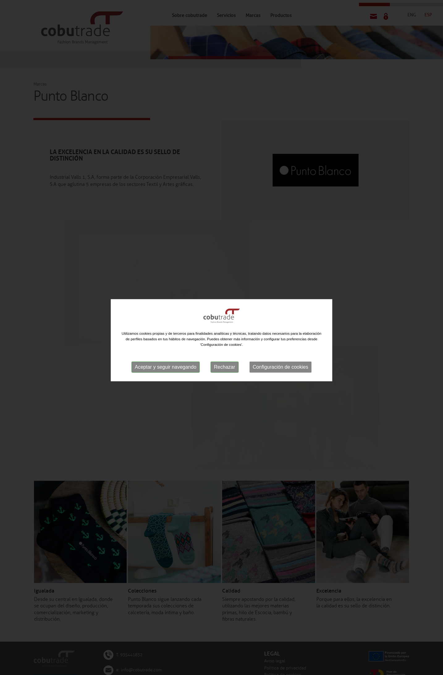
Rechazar (224, 368)
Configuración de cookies (280, 368)
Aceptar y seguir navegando (165, 368)
